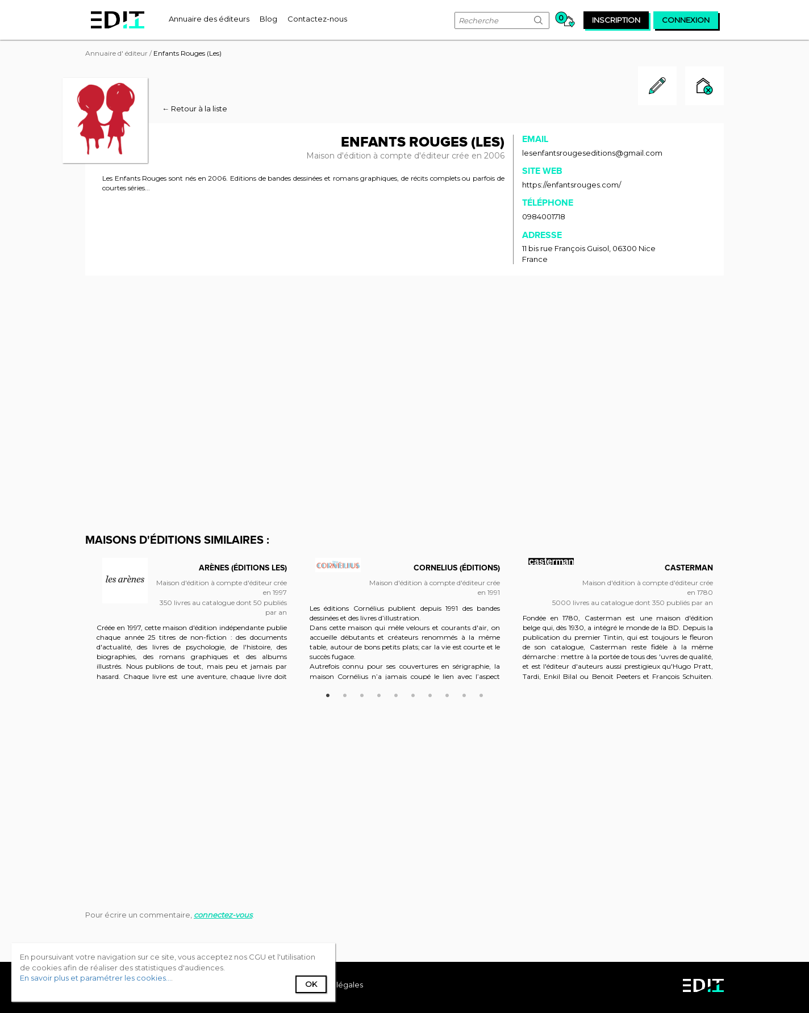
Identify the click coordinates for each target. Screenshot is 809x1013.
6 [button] (413, 693)
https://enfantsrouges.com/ (571, 184)
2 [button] (345, 693)
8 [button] (447, 693)
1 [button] (327, 693)
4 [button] (379, 693)
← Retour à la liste (194, 108)
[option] (191, 624)
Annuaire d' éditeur (116, 53)
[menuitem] (209, 18)
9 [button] (464, 693)
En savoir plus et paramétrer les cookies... (95, 977)
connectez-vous (223, 914)
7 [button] (430, 693)
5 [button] (396, 693)
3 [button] (362, 693)
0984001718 (543, 216)
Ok (311, 984)
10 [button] (481, 693)
